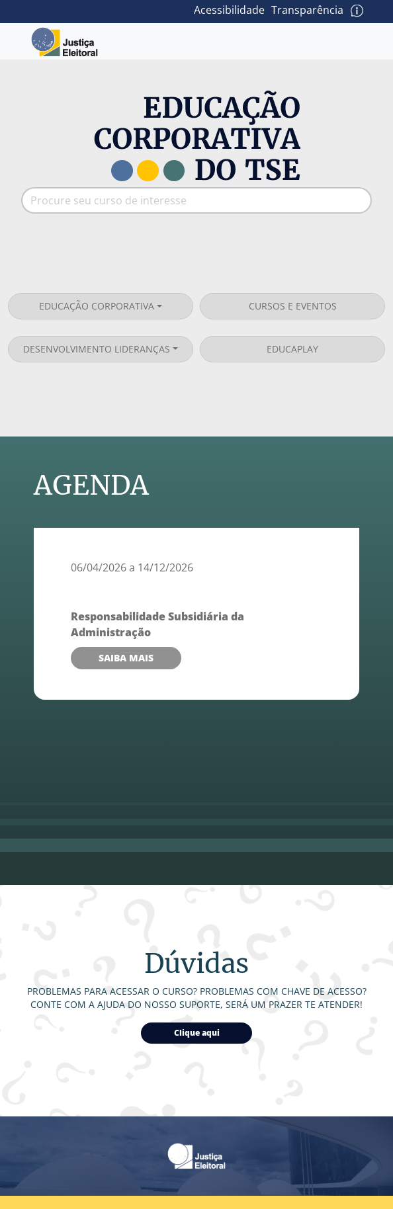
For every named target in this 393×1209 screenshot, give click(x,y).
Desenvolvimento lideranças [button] (96, 349)
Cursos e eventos (293, 306)
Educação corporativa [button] (96, 306)
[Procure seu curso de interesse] (183, 200)
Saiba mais (126, 657)
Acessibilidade (229, 10)
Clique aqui (197, 1032)
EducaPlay (292, 349)
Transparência (307, 10)
